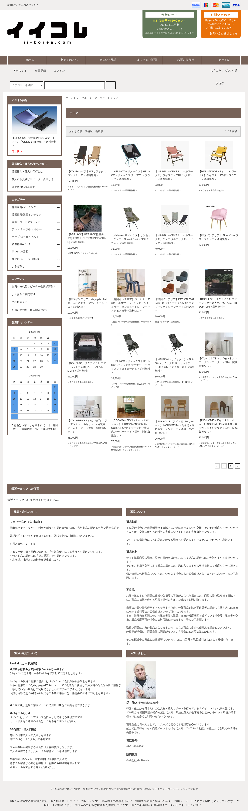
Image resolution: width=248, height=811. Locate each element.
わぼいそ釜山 (206, 728)
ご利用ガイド (19, 302)
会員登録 (38, 70)
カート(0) (221, 59)
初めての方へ (66, 59)
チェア (114, 98)
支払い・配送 (104, 59)
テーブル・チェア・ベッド (92, 98)
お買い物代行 (182, 59)
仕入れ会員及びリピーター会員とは (32, 179)
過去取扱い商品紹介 (23, 187)
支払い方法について (61, 789)
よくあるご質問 (143, 59)
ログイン (57, 70)
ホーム (26, 59)
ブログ (220, 83)
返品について (109, 789)
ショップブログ (189, 789)
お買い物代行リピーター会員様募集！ (34, 286)
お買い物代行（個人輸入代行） (30, 310)
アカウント (17, 70)
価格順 (89, 131)
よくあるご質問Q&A (23, 294)
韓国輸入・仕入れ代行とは (27, 171)
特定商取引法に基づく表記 (134, 789)
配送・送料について (87, 789)
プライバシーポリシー (165, 789)
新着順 (99, 131)
